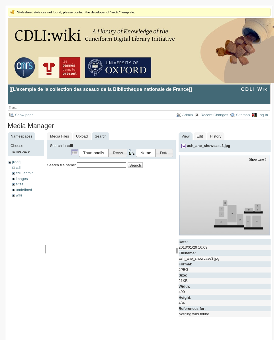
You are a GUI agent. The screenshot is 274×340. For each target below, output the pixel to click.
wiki (19, 195)
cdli (18, 167)
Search (135, 165)
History (215, 136)
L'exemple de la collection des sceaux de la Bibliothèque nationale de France (101, 89)
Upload (82, 136)
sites (19, 184)
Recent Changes (214, 115)
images (22, 179)
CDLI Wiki (255, 89)
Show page (24, 115)
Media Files (59, 136)
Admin (187, 115)
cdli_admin (24, 173)
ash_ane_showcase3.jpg (208, 146)
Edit (200, 136)
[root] (16, 162)
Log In (263, 115)
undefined (24, 190)
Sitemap (243, 115)
